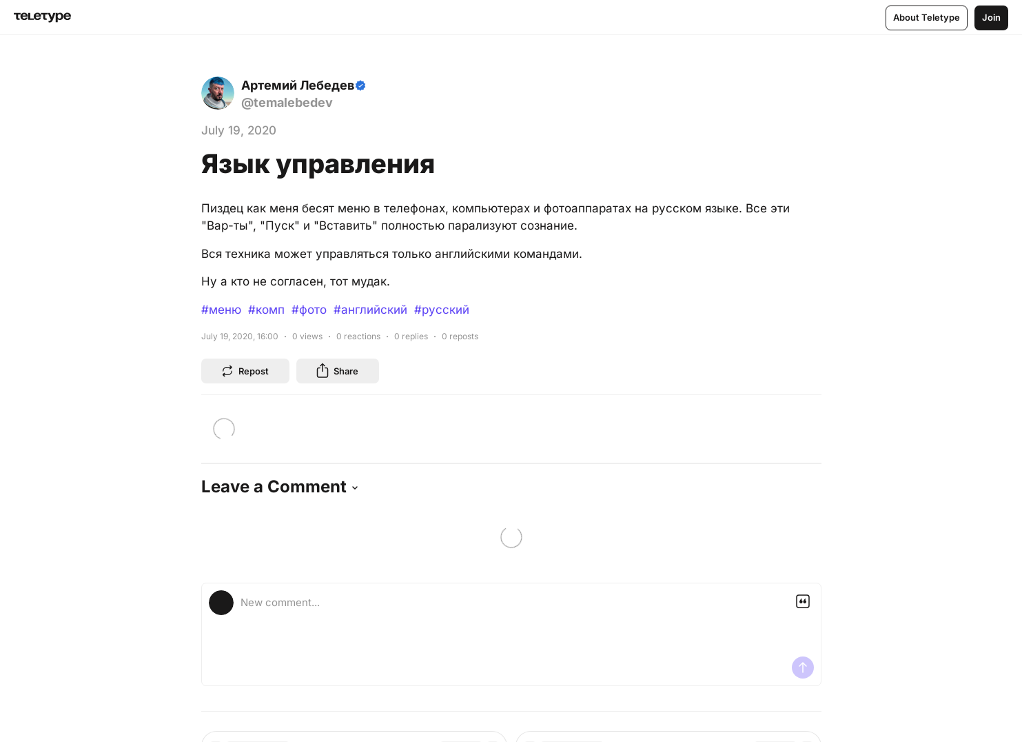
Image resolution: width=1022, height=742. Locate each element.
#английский (370, 310)
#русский (441, 310)
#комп (266, 310)
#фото (309, 310)
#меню (221, 310)
